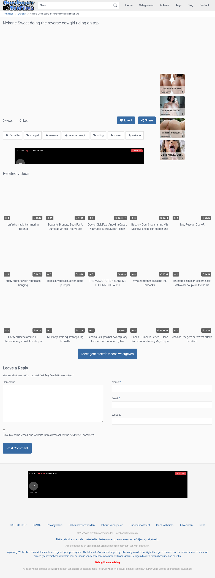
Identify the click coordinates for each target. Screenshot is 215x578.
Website (116, 414)
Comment (9, 382)
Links (202, 525)
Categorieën (146, 5)
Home (128, 5)
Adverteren (186, 525)
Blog (190, 5)
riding (98, 135)
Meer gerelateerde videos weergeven (107, 354)
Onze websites (164, 525)
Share (147, 120)
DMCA (36, 525)
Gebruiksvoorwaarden (82, 525)
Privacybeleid (54, 525)
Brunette (22, 13)
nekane (134, 135)
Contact (204, 5)
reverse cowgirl (75, 135)
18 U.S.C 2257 (18, 525)
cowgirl (32, 135)
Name (116, 382)
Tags (178, 5)
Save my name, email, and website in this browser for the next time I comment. (49, 435)
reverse (52, 135)
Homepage (8, 13)
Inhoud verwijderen (112, 525)
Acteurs (164, 5)
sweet (116, 135)
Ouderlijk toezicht (140, 525)
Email (116, 398)
